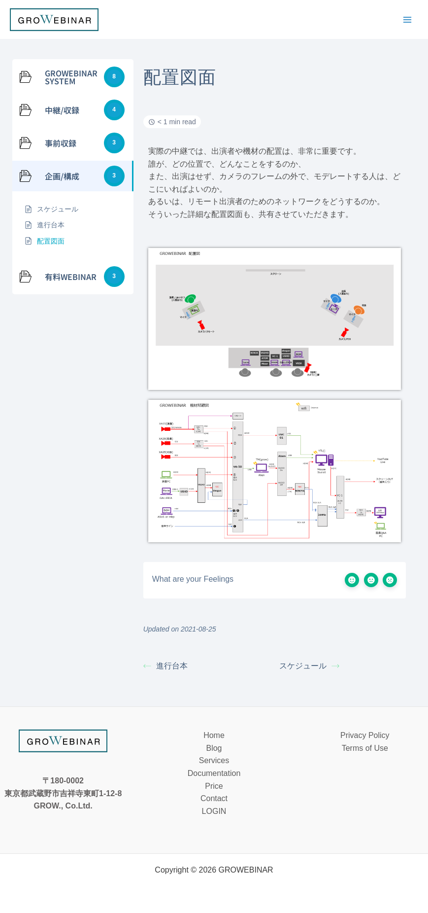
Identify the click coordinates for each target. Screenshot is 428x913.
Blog (214, 748)
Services (214, 760)
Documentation (214, 773)
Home (214, 735)
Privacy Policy (365, 735)
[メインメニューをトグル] (407, 20)
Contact (214, 798)
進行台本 (165, 666)
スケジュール (309, 666)
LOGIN (214, 811)
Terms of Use (365, 748)
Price (214, 786)
